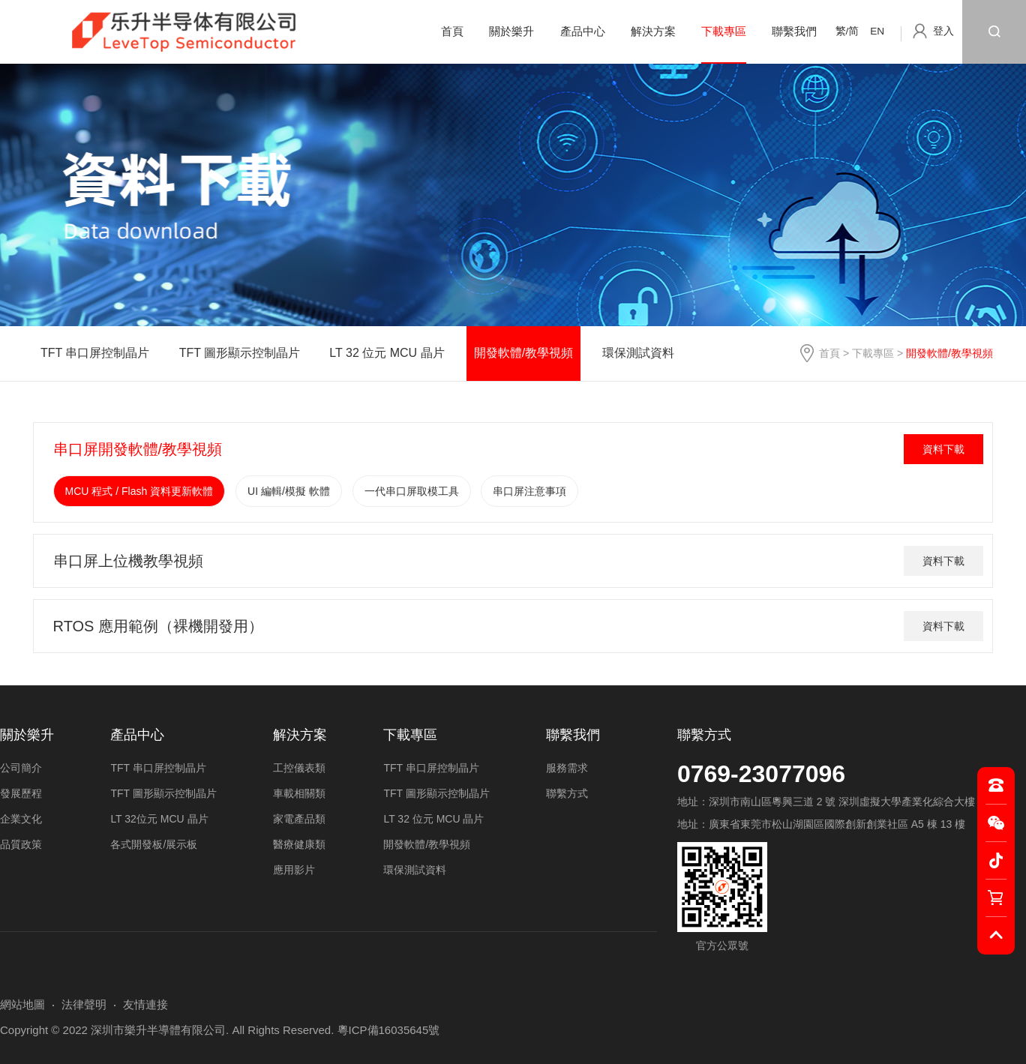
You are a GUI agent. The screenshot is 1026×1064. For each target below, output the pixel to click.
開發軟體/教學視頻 (523, 352)
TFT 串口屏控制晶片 (94, 352)
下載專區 (723, 31)
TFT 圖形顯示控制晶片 (239, 352)
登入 (943, 31)
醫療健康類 (299, 844)
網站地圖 (22, 1004)
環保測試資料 (638, 352)
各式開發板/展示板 (153, 844)
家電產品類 (299, 819)
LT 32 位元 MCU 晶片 (386, 352)
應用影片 (294, 870)
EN (877, 31)
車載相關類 (299, 793)
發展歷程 (21, 793)
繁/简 (848, 31)
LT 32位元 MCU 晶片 (159, 819)
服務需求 (567, 768)
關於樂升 (511, 31)
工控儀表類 (299, 768)
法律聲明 (84, 1004)
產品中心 (582, 31)
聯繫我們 (794, 31)
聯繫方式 (704, 734)
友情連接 (145, 1004)
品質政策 (21, 844)
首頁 (452, 31)
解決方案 (653, 31)
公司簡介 (21, 768)
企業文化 (21, 819)
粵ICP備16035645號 (389, 1030)
